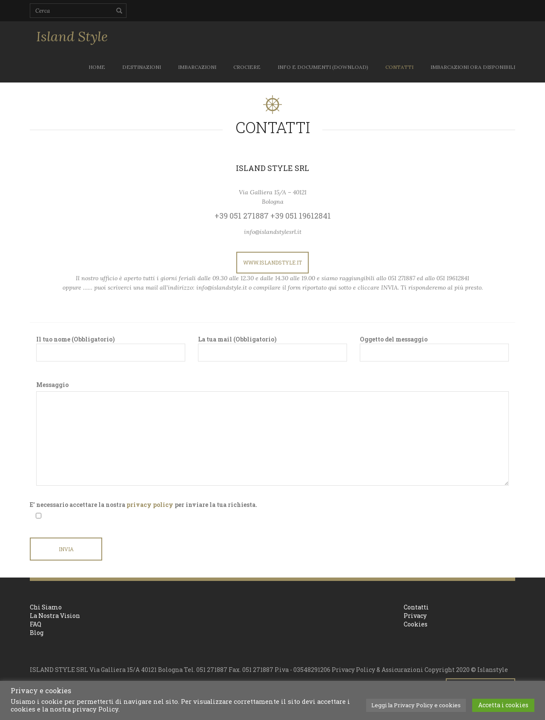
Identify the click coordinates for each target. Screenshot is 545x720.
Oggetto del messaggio (434, 348)
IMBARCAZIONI (197, 67)
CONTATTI (399, 67)
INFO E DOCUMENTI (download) (323, 67)
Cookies (415, 624)
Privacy (415, 616)
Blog (36, 633)
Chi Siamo (46, 607)
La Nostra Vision (55, 616)
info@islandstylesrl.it (272, 232)
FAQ (35, 624)
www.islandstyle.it (272, 262)
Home (97, 67)
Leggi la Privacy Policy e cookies (416, 705)
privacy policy (149, 505)
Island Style (72, 36)
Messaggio (52, 385)
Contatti (416, 607)
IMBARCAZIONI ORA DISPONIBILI (472, 67)
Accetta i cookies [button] (503, 705)
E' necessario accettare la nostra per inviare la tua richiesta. (143, 505)
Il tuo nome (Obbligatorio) (110, 348)
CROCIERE (247, 67)
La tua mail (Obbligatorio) (272, 348)
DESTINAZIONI (141, 67)
